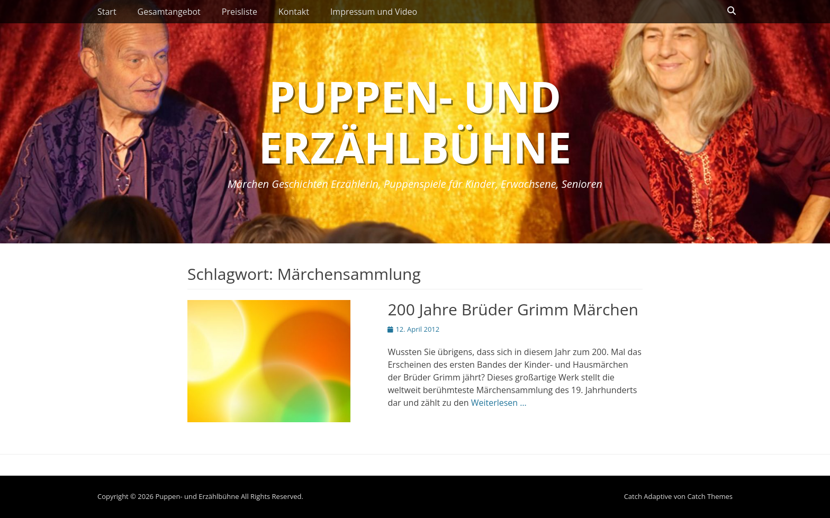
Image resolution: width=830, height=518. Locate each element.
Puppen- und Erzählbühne (415, 121)
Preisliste (239, 11)
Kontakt (293, 11)
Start (106, 11)
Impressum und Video (373, 11)
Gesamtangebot (169, 11)
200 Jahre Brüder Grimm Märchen (512, 309)
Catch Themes (710, 496)
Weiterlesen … (499, 402)
